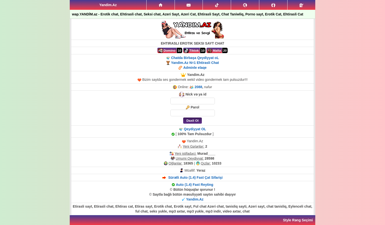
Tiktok (191, 50)
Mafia (214, 50)
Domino (167, 50)
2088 (198, 87)
